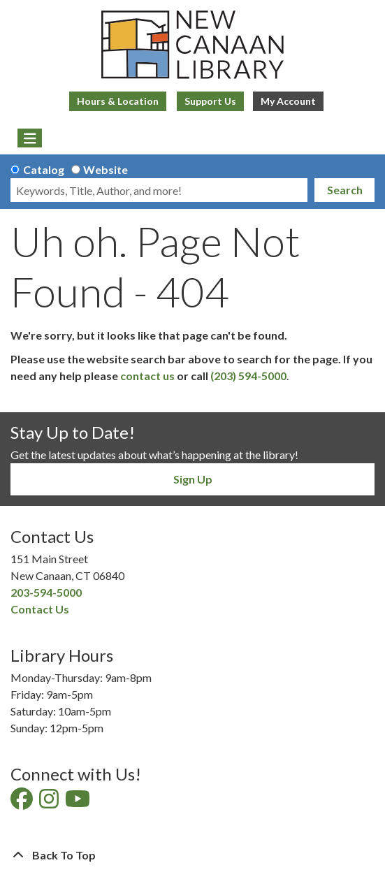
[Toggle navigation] (29, 138)
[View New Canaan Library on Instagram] (50, 802)
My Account (288, 101)
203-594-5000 (46, 592)
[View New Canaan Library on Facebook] (22, 802)
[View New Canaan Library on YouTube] (78, 802)
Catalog (43, 169)
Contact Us (39, 609)
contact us (147, 375)
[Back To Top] (192, 855)
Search (345, 189)
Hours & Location (118, 101)
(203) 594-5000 (248, 375)
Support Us (210, 101)
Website (105, 169)
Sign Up (192, 479)
